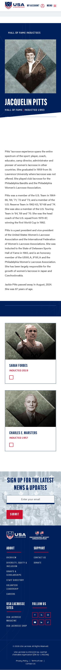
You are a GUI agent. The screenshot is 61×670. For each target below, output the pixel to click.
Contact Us (40, 558)
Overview (11, 558)
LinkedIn (41, 622)
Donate (37, 563)
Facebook (34, 615)
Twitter (41, 615)
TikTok (48, 622)
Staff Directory (15, 580)
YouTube (35, 622)
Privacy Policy (22, 661)
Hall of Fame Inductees (24, 32)
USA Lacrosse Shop (17, 626)
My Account (35, 6)
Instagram (48, 615)
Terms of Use (37, 661)
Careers (11, 594)
